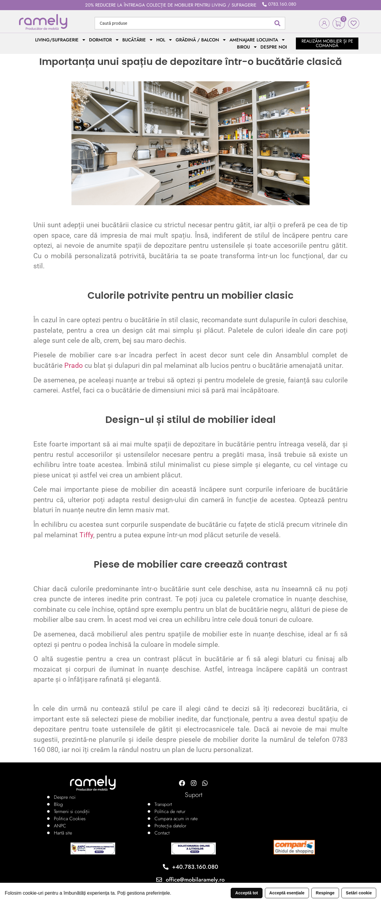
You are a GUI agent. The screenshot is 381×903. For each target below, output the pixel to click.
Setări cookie (359, 892)
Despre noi (273, 47)
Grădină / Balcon (201, 39)
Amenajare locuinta (257, 39)
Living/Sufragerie (60, 39)
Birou (247, 47)
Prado (73, 366)
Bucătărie (137, 39)
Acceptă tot (246, 892)
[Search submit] (277, 23)
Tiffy (86, 535)
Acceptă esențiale (287, 892)
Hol (164, 39)
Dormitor (104, 39)
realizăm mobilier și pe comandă (327, 43)
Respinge (325, 892)
